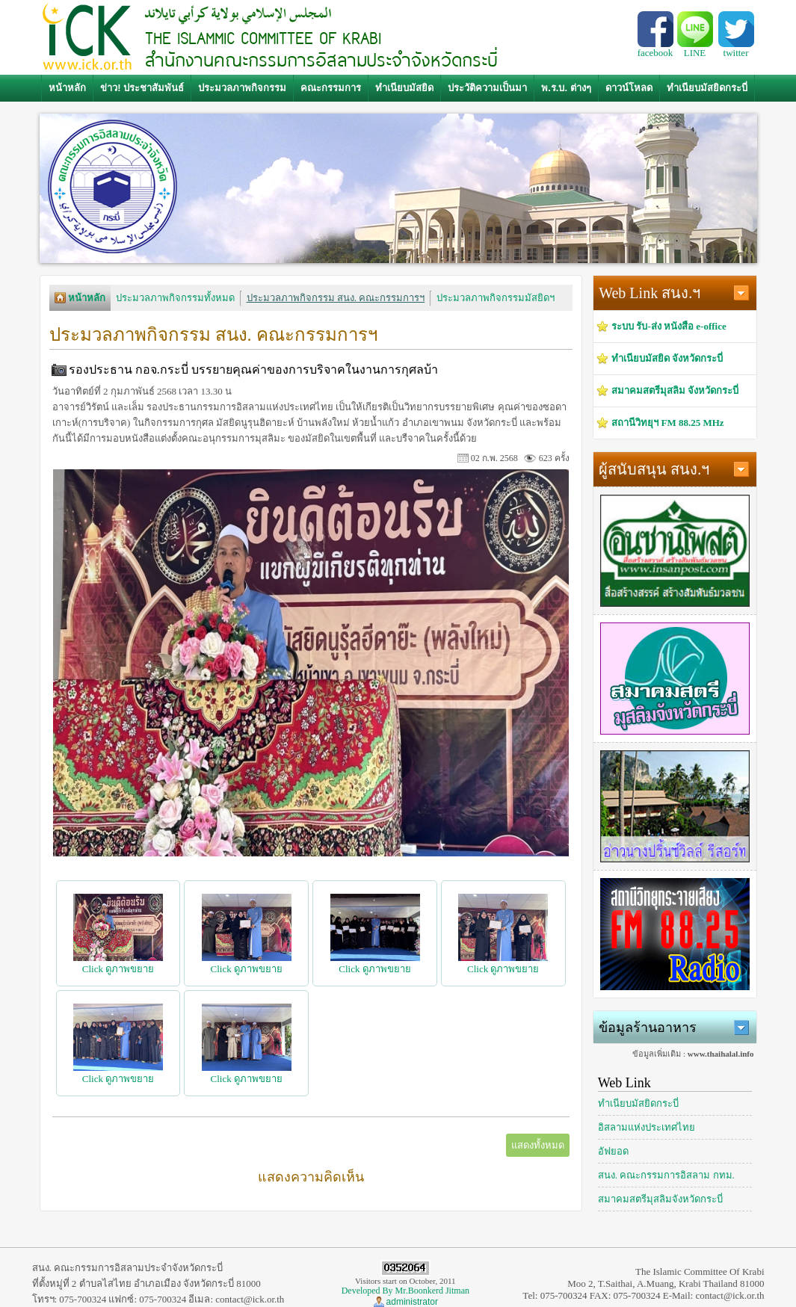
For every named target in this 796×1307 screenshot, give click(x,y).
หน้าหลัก (67, 87)
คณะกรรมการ (330, 87)
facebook (655, 48)
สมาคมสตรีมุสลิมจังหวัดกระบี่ (660, 1199)
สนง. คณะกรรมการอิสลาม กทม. (666, 1175)
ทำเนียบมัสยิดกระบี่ (707, 87)
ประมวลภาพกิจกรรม (242, 87)
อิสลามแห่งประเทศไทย (646, 1127)
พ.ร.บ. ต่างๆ (565, 87)
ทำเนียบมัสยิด (404, 87)
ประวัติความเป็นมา (487, 87)
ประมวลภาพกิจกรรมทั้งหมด (175, 297)
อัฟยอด (613, 1151)
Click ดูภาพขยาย (118, 963)
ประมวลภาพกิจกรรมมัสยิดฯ (495, 297)
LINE (695, 48)
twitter (736, 48)
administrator (412, 1302)
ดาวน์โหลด (628, 87)
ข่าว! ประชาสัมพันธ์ (142, 87)
